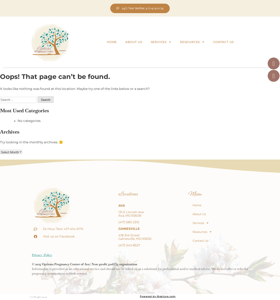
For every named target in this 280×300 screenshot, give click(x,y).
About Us (133, 42)
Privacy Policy (42, 255)
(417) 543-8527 (129, 245)
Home (112, 42)
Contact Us (223, 42)
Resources (192, 42)
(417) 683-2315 (128, 222)
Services (161, 42)
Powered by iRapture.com (158, 296)
